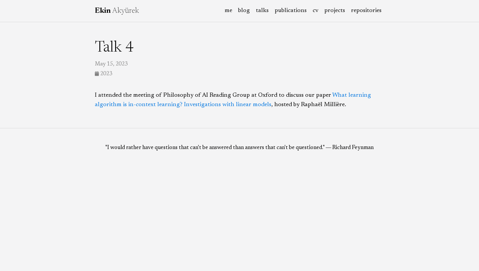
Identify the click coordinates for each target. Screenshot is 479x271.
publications (291, 11)
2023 (103, 74)
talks (262, 11)
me (228, 11)
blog (244, 11)
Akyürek (117, 11)
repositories (366, 11)
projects (334, 11)
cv (315, 11)
